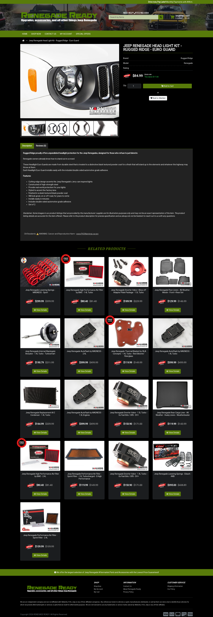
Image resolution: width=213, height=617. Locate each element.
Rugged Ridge (187, 58)
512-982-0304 (142, 13)
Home (24, 34)
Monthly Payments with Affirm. (170, 2)
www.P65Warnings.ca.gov (87, 234)
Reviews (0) (41, 146)
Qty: (125, 85)
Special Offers (83, 34)
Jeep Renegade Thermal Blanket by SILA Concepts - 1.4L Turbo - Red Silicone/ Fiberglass (128, 352)
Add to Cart (167, 86)
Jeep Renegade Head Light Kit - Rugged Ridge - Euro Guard (54, 40)
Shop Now (36, 34)
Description (27, 146)
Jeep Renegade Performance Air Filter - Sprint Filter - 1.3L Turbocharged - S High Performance (84, 474)
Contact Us (50, 34)
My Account (66, 34)
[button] (25, 128)
